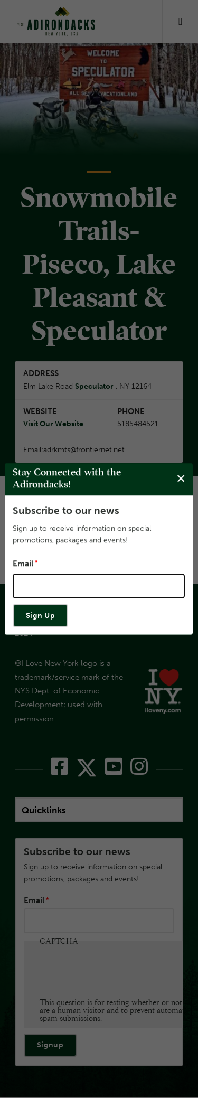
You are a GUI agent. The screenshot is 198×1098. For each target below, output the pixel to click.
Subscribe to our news (66, 510)
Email (23, 563)
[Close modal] (181, 478)
